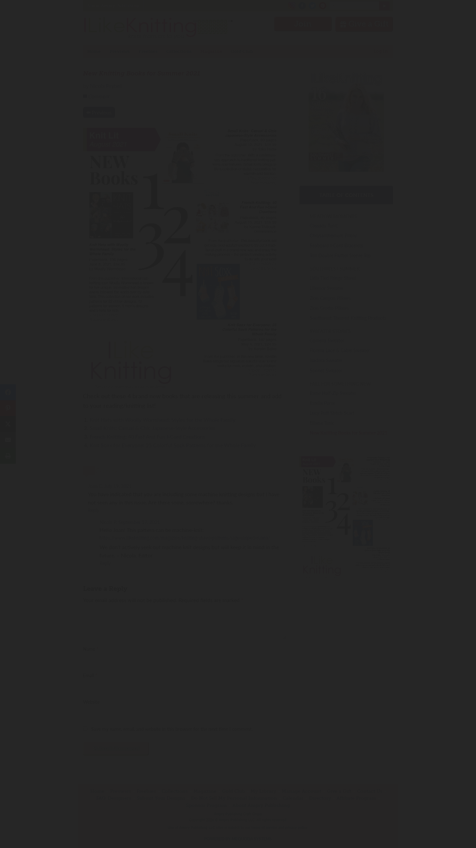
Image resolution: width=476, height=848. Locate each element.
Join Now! (238, 454)
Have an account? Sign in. (238, 510)
